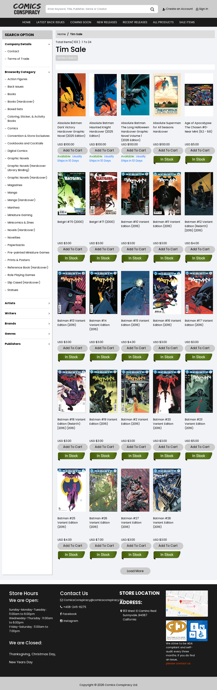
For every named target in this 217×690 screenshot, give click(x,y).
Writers (10, 313)
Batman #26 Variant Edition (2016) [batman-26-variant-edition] (99, 522)
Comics (12, 128)
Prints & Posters (18, 260)
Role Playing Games (21, 275)
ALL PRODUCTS (163, 22)
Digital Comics (17, 151)
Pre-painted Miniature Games (28, 252)
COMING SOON (80, 22)
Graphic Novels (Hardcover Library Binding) (26, 168)
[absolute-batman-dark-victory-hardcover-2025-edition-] (71, 95)
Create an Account (177, 9)
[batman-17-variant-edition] (198, 357)
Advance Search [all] (66, 57)
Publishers (13, 344)
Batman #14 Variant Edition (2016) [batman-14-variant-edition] (99, 325)
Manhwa (13, 208)
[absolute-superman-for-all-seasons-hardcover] (167, 95)
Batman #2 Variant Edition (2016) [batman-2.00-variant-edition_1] (134, 421)
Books (11, 94)
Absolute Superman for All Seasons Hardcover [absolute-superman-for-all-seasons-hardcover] (167, 127)
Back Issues (15, 87)
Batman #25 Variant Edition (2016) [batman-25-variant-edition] (67, 522)
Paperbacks (16, 245)
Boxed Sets (15, 109)
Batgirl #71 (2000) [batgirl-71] (102, 222)
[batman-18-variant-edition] (71, 456)
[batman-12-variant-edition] (199, 194)
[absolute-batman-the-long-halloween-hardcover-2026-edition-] (135, 95)
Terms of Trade (18, 59)
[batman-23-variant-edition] (198, 456)
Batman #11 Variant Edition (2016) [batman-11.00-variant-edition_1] (166, 224)
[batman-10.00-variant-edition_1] (135, 194)
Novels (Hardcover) (21, 230)
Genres (10, 334)
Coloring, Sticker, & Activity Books (26, 119)
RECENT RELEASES (135, 22)
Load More (135, 571)
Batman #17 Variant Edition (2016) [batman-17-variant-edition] (199, 323)
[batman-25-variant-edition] (71, 555)
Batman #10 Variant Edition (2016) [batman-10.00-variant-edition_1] (135, 224)
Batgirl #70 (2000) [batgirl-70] (70, 222)
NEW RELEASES (107, 22)
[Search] (102, 9)
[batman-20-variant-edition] (167, 456)
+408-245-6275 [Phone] (74, 607)
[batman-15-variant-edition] (135, 293)
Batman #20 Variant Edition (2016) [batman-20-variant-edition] (163, 423)
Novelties (13, 237)
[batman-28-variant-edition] (167, 555)
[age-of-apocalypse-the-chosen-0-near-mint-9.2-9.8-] (199, 95)
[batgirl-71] (103, 194)
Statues (12, 290)
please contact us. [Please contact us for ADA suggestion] (178, 663)
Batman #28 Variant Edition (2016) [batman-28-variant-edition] (163, 522)
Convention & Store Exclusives (28, 136)
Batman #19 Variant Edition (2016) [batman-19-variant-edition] (103, 421)
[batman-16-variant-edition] (167, 293)
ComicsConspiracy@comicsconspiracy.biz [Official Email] (94, 600)
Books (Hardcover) (20, 102)
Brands (10, 323)
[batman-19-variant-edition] (103, 456)
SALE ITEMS (187, 22)
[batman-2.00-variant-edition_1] (135, 456)
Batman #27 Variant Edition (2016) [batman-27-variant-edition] (131, 522)
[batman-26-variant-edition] (103, 555)
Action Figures (17, 79)
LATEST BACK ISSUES (50, 22)
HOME (26, 22)
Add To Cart (72, 150)
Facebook (70, 614)
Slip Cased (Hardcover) (23, 282)
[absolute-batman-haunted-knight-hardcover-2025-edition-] (103, 95)
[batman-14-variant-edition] (103, 293)
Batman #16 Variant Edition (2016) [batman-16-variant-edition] (167, 323)
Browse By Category (20, 72)
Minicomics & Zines (20, 222)
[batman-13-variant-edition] (71, 293)
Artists (10, 303)
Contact (13, 51)
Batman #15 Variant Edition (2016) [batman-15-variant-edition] (135, 323)
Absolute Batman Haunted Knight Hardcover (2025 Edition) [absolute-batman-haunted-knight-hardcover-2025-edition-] (101, 129)
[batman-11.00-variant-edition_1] (167, 194)
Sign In (202, 9)
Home (61, 34)
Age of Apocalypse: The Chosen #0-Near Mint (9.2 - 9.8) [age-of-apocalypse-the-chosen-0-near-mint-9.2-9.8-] (198, 127)
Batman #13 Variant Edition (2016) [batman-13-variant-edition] (71, 323)
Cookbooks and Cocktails (25, 143)
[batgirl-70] (71, 194)
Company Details (18, 44)
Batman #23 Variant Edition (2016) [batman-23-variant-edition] (195, 423)
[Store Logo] (27, 9)
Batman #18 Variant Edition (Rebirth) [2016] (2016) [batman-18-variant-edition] (71, 423)
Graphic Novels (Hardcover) (27, 178)
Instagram (70, 621)
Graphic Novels (18, 158)
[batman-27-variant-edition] (135, 555)
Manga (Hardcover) (21, 200)
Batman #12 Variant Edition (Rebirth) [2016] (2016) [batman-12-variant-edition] (199, 226)
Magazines (14, 185)
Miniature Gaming (19, 215)
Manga (12, 193)
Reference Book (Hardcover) (27, 267)
